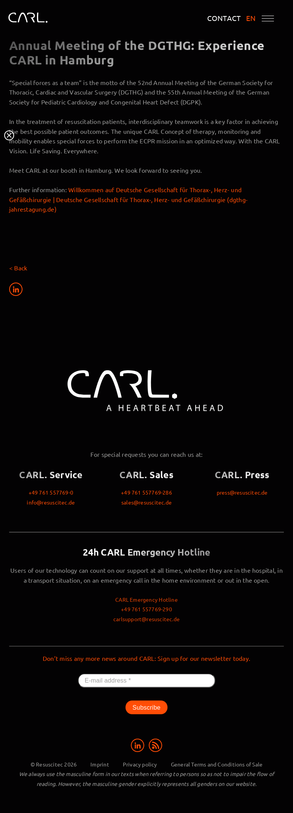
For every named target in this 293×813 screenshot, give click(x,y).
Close (9, 135)
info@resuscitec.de (51, 502)
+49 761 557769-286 (146, 492)
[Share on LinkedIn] (16, 291)
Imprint (99, 764)
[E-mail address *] (146, 680)
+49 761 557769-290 (146, 609)
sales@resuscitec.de (146, 502)
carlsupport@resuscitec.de (146, 618)
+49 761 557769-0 (51, 492)
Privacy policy (140, 764)
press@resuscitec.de (242, 492)
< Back (18, 268)
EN (251, 18)
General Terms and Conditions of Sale (217, 764)
